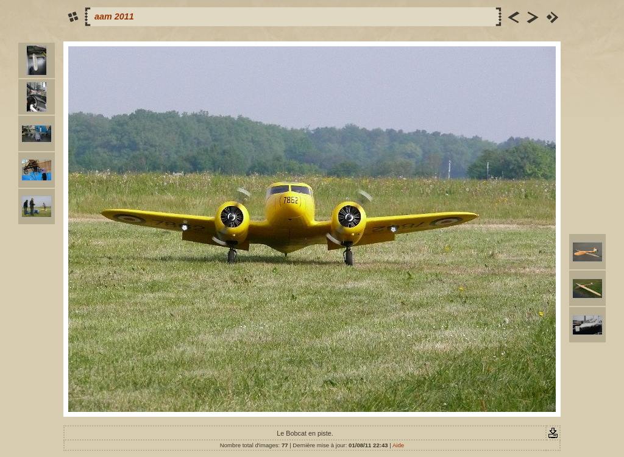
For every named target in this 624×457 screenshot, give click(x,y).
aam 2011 (114, 16)
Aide (398, 445)
